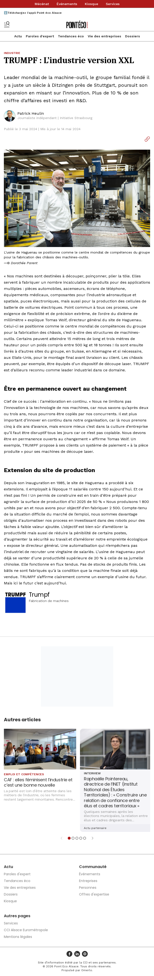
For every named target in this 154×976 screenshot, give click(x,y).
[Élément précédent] (61, 838)
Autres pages (17, 916)
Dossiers (132, 36)
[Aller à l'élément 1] (69, 838)
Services (113, 4)
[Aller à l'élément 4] (81, 838)
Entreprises (88, 880)
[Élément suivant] (92, 838)
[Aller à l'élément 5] (85, 838)
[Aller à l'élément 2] (73, 838)
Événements (67, 4)
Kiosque (91, 4)
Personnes (87, 887)
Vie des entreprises (104, 36)
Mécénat (42, 4)
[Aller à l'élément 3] (77, 838)
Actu (18, 36)
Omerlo (86, 970)
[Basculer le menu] (7, 24)
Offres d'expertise (94, 894)
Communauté (93, 866)
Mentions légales (18, 936)
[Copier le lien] (147, 139)
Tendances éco (71, 36)
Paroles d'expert (40, 36)
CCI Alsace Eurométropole (26, 930)
